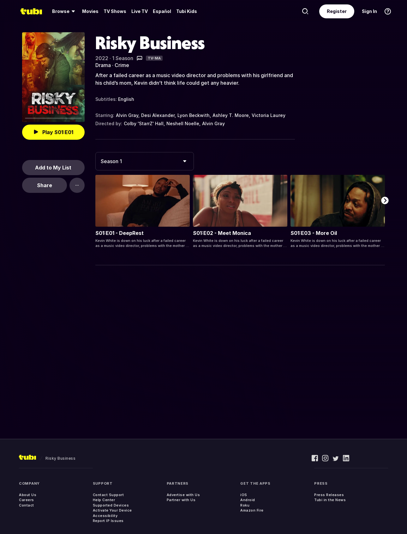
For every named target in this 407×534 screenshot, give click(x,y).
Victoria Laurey (268, 115)
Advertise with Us (183, 495)
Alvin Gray (127, 115)
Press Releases (329, 495)
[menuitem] (64, 11)
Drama (103, 65)
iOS (243, 495)
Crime (122, 65)
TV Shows (115, 11)
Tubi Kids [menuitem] (186, 11)
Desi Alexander (158, 115)
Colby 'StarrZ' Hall (144, 123)
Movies (90, 11)
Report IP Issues (108, 521)
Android (247, 500)
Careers (26, 500)
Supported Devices (111, 505)
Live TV (139, 11)
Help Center (104, 500)
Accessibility (105, 515)
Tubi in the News (330, 500)
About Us (27, 495)
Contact (26, 505)
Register (337, 11)
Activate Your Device (112, 510)
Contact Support (108, 495)
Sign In (369, 11)
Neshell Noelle (182, 123)
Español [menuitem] (162, 11)
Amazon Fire (252, 510)
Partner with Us (181, 500)
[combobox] (145, 161)
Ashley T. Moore (230, 115)
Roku (244, 505)
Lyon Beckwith (193, 115)
